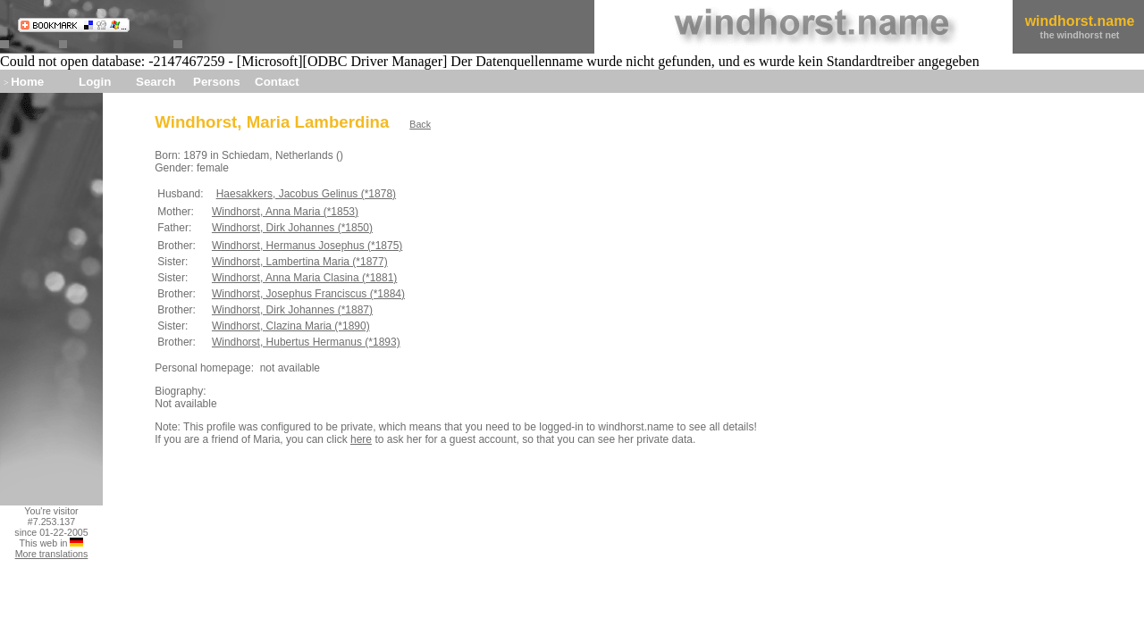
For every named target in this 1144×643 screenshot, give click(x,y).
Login (95, 81)
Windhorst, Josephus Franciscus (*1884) (308, 294)
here (361, 439)
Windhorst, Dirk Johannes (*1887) (292, 310)
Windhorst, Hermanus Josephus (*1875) (307, 245)
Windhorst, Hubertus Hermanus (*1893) (306, 342)
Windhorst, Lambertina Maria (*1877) (300, 261)
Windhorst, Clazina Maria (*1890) (291, 326)
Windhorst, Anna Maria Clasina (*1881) (304, 277)
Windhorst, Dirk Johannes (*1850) (292, 227)
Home (27, 81)
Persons (216, 81)
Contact (277, 81)
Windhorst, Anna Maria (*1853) (285, 211)
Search (155, 81)
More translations (51, 553)
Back (420, 124)
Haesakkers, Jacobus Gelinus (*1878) (306, 194)
